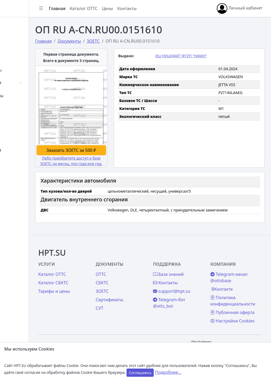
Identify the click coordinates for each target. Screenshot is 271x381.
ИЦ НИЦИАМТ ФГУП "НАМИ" (201, 55)
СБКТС (131, 259)
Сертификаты (24, 96)
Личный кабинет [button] (240, 8)
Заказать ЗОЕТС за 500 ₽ (103, 133)
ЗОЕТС (131, 267)
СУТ (14, 109)
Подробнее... (168, 372)
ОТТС (130, 250)
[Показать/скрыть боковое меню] (80, 8)
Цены (16, 137)
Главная (18, 26)
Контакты (20, 163)
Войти (16, 39)
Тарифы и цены (93, 267)
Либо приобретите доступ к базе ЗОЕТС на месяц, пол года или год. (104, 146)
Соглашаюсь (140, 372)
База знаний (23, 150)
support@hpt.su (191, 267)
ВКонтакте (231, 265)
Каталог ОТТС (123, 8)
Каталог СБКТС (92, 259)
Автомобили (23, 83)
